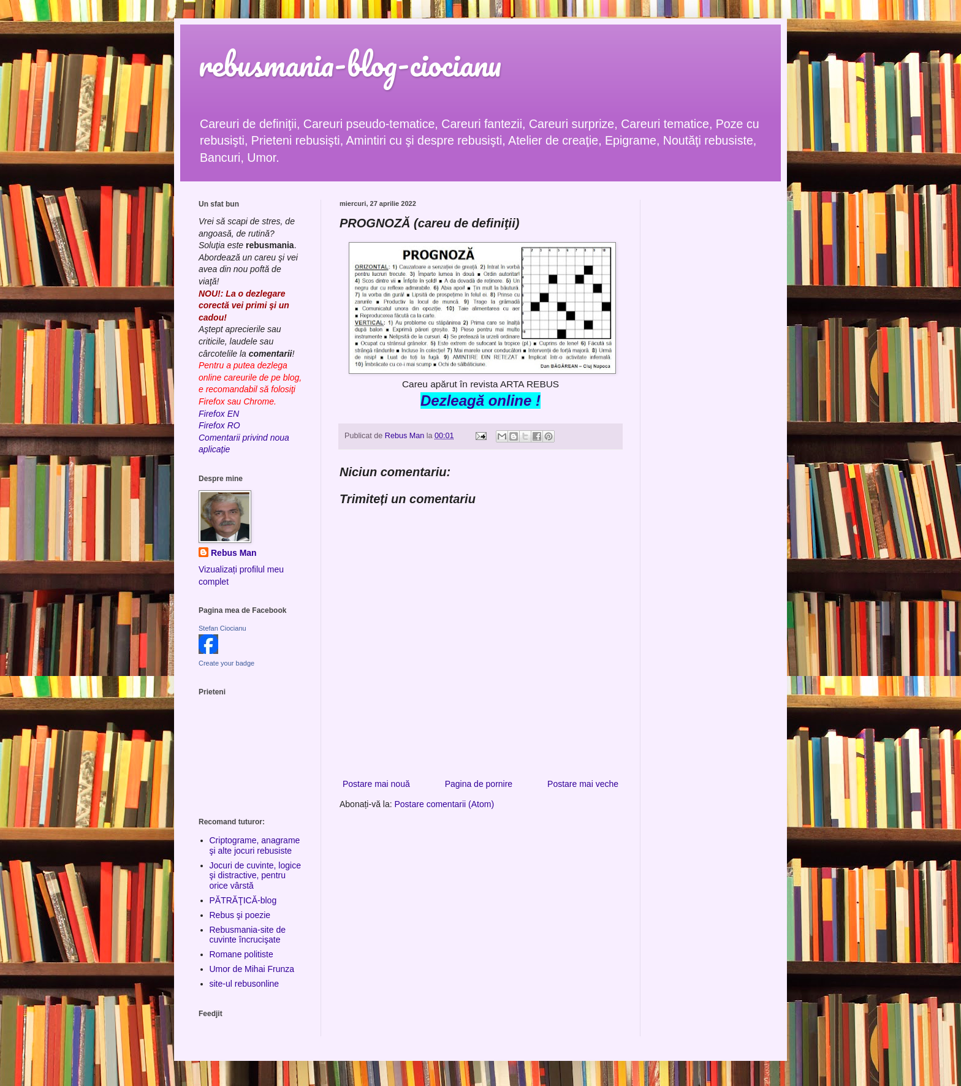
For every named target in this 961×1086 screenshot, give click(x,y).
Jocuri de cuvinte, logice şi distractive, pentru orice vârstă (255, 875)
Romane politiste (241, 954)
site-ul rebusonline (244, 984)
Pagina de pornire (479, 784)
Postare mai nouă (376, 784)
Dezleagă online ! (480, 400)
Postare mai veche (582, 784)
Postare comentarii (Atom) (445, 804)
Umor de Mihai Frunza (252, 969)
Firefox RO (219, 425)
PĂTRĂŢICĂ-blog (243, 900)
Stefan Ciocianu (222, 628)
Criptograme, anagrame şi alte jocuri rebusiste (255, 845)
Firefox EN (219, 414)
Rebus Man (234, 553)
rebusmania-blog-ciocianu (350, 64)
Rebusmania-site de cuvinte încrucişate (248, 935)
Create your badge (226, 663)
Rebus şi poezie (240, 915)
